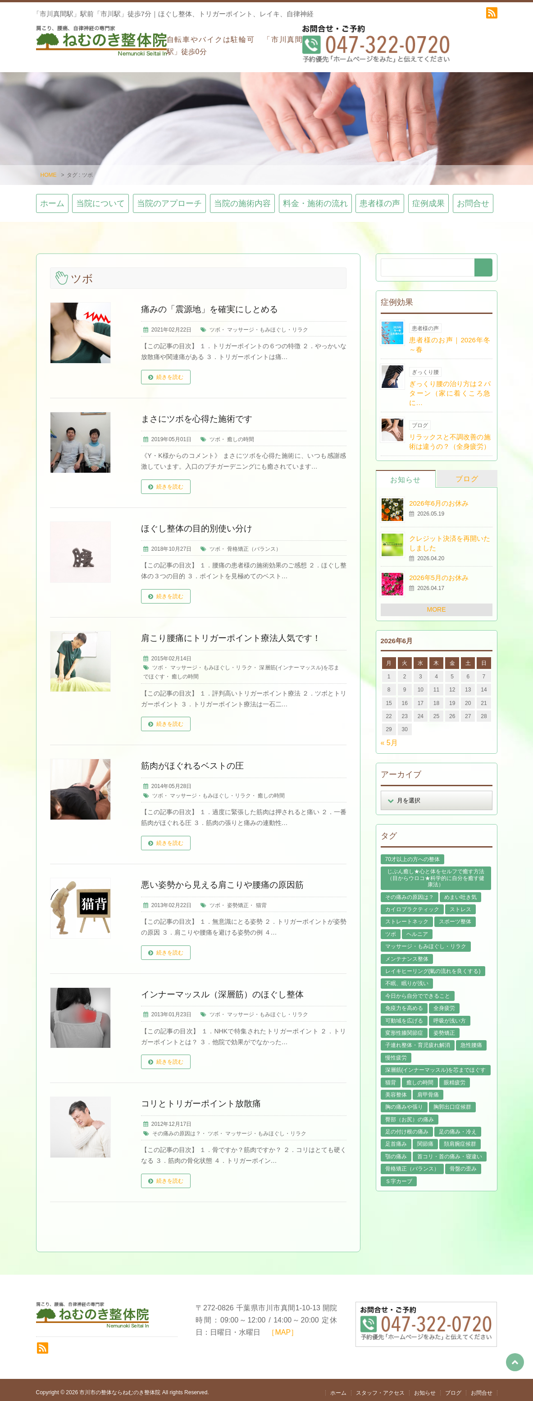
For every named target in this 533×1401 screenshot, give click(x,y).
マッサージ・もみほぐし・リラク (267, 325)
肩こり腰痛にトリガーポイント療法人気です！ (235, 633)
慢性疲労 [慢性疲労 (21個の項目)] (396, 1053)
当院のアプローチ (169, 198)
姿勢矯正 (238, 900)
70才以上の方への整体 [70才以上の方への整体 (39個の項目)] (412, 854)
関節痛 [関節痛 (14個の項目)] (425, 1139)
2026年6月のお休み (439, 498)
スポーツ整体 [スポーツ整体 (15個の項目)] (455, 917)
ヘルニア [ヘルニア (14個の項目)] (417, 929)
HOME (49, 170)
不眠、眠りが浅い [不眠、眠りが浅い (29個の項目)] (406, 979)
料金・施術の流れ (315, 198)
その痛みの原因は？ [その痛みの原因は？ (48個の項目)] (409, 892)
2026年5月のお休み (439, 573)
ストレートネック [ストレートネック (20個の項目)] (406, 917)
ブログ (467, 474)
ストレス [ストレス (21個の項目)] (460, 904)
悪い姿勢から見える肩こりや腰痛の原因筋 (226, 880)
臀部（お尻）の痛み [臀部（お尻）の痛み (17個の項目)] (409, 1114)
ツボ (215, 325)
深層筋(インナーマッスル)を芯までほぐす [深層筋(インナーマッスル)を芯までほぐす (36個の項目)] (435, 1065)
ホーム (52, 198)
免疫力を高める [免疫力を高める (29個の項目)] (404, 1003)
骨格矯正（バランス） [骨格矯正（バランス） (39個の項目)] (412, 1164)
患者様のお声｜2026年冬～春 (449, 339)
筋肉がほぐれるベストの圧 (195, 761)
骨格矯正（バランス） (254, 544)
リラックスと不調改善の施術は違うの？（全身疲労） (449, 436)
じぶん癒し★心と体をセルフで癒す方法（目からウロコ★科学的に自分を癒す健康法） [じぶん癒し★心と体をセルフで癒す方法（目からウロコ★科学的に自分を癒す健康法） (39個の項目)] (435, 873)
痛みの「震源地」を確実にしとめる (213, 304)
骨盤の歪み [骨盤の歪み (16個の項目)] (463, 1164)
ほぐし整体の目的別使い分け (199, 523)
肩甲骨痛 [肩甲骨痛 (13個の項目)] (428, 1090)
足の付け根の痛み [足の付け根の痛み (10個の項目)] (406, 1127)
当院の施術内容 (242, 198)
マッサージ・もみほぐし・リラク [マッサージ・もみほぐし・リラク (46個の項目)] (425, 941)
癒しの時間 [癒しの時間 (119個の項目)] (419, 1077)
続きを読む (169, 372)
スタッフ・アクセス (380, 1388)
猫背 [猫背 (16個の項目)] (390, 1077)
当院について (100, 198)
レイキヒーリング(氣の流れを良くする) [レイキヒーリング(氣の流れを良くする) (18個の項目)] (433, 966)
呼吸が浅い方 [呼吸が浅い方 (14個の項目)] (449, 1016)
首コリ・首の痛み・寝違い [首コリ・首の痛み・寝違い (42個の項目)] (449, 1151)
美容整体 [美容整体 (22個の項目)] (396, 1090)
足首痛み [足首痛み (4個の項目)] (396, 1139)
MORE (436, 604)
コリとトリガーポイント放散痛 (204, 1099)
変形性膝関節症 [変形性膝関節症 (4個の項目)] (404, 1028)
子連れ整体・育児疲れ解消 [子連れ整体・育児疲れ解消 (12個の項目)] (417, 1040)
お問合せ (473, 198)
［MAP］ (283, 1327)
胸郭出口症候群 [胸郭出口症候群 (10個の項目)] (452, 1102)
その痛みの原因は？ (176, 1128)
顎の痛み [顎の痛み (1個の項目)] (396, 1151)
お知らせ (405, 475)
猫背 (261, 900)
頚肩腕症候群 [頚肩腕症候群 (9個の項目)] (460, 1139)
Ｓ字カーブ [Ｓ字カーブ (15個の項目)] (398, 1176)
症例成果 (428, 198)
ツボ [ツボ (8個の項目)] (390, 929)
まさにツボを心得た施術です (199, 414)
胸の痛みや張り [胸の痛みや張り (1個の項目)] (404, 1102)
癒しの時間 (240, 434)
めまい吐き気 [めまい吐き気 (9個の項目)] (460, 892)
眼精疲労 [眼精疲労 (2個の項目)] (454, 1077)
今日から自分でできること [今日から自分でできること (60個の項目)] (417, 991)
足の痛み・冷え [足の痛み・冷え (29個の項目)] (458, 1127)
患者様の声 (380, 198)
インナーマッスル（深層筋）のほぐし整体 (226, 989)
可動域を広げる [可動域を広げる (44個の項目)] (404, 1016)
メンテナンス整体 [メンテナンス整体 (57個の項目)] (406, 954)
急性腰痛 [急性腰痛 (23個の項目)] (471, 1040)
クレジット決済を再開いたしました (449, 538)
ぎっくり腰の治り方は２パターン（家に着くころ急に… (449, 388)
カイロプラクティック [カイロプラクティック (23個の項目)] (412, 904)
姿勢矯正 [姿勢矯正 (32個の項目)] (444, 1028)
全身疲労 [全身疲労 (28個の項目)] (444, 1003)
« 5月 (389, 738)
